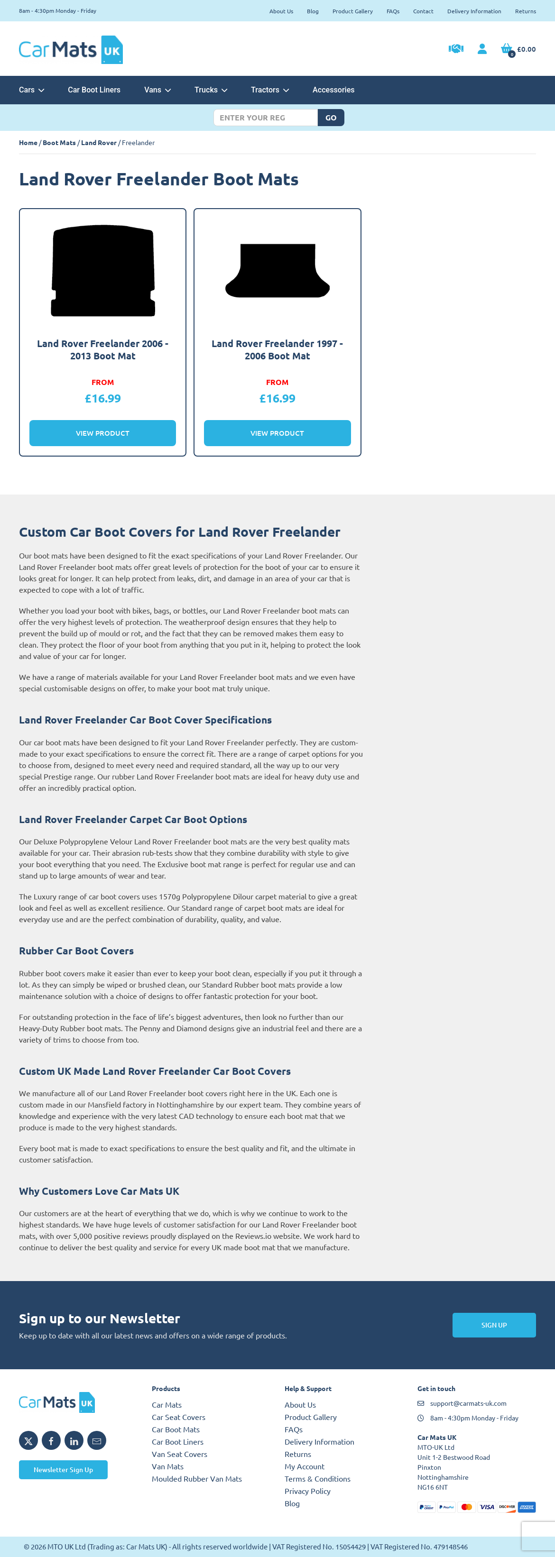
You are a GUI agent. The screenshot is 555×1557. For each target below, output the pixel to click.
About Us (281, 11)
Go (331, 117)
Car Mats (167, 1404)
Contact (423, 11)
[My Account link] (482, 49)
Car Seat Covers (178, 1416)
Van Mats (168, 1466)
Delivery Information (474, 11)
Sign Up (494, 1324)
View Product (103, 433)
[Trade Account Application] (456, 50)
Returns (525, 11)
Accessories (333, 89)
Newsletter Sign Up (63, 1469)
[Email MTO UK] (96, 1440)
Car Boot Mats (176, 1429)
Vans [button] (157, 89)
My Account (304, 1466)
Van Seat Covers (179, 1453)
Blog (313, 11)
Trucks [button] (210, 89)
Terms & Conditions (318, 1478)
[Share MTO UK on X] (28, 1440)
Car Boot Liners (94, 89)
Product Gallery (353, 11)
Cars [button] (31, 89)
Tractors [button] (270, 89)
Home (28, 142)
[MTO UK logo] (78, 1402)
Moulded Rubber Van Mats (197, 1478)
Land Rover (99, 142)
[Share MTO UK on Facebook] (51, 1440)
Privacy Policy (308, 1490)
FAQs (393, 11)
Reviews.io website (267, 1235)
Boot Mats (59, 142)
